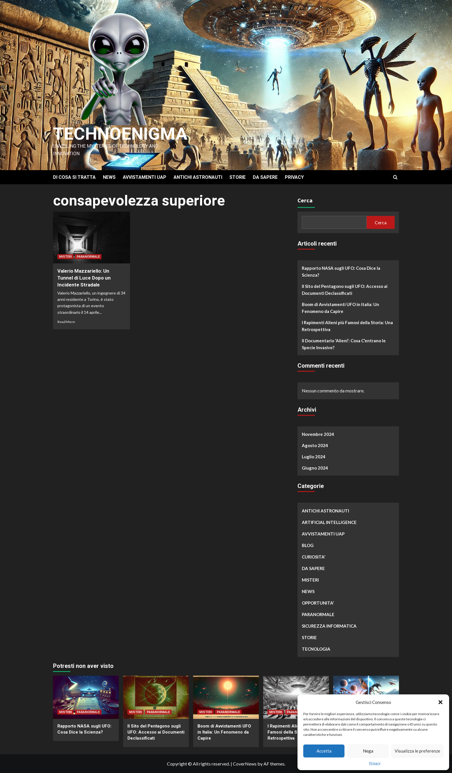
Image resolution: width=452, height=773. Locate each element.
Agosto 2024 (315, 445)
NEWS (109, 177)
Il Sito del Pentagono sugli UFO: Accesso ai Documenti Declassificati (344, 290)
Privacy (375, 763)
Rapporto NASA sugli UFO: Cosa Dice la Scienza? (341, 271)
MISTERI (65, 257)
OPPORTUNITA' (318, 602)
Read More (66, 322)
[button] (440, 702)
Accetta (324, 750)
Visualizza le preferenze (417, 750)
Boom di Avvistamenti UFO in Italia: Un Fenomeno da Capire (340, 308)
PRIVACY (294, 177)
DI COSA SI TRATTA (74, 177)
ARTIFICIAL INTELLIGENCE (329, 522)
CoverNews (245, 763)
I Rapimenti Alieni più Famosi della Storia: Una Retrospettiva (347, 326)
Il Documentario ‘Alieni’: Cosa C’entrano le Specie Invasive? (344, 344)
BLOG (308, 545)
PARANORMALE (88, 257)
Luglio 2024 (313, 456)
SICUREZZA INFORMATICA (329, 625)
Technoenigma (120, 134)
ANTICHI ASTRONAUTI (198, 177)
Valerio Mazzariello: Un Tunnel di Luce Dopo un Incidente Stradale (84, 278)
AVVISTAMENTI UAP (144, 177)
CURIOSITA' (313, 556)
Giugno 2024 (315, 467)
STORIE (237, 177)
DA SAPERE (265, 177)
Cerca (304, 200)
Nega (368, 750)
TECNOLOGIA (316, 649)
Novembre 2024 (318, 434)
